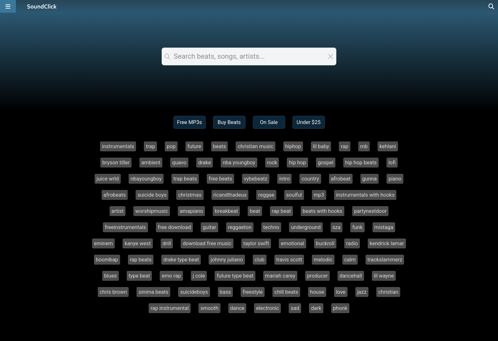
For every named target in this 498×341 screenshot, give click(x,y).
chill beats (286, 292)
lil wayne (384, 276)
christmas (189, 195)
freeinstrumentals (125, 227)
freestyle (253, 292)
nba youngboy (239, 163)
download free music (207, 243)
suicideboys (194, 292)
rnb (364, 146)
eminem (103, 243)
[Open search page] (491, 6)
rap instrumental (170, 308)
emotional (292, 243)
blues (110, 276)
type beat (139, 276)
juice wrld (108, 179)
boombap (107, 260)
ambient (150, 163)
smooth (209, 308)
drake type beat (181, 260)
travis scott (289, 260)
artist (117, 211)
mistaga (384, 227)
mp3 (319, 195)
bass (225, 292)
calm (350, 260)
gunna (369, 179)
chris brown (113, 292)
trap (150, 146)
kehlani (388, 146)
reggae (266, 195)
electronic (267, 308)
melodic (323, 260)
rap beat (281, 211)
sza (337, 227)
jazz (362, 292)
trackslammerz (384, 260)
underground (305, 227)
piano (394, 179)
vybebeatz (255, 179)
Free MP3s (189, 122)
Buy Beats (229, 122)
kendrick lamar (387, 243)
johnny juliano (227, 260)
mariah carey (280, 276)
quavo (179, 163)
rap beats (141, 260)
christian (388, 292)
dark (316, 308)
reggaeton (240, 227)
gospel (325, 163)
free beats (220, 179)
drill (167, 243)
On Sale (269, 122)
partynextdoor (370, 211)
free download (174, 227)
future (194, 146)
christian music (255, 146)
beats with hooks (322, 211)
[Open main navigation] (8, 6)
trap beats (185, 179)
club (260, 260)
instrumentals (118, 146)
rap (344, 146)
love (341, 292)
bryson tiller (116, 163)
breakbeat (226, 211)
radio (352, 243)
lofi (392, 163)
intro (284, 179)
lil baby (321, 146)
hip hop (297, 163)
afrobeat (341, 179)
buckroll (325, 243)
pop (171, 146)
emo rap (171, 276)
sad (295, 308)
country (310, 179)
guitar (209, 227)
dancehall (351, 276)
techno (271, 227)
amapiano (191, 211)
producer (317, 276)
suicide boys (152, 195)
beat (255, 211)
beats (219, 146)
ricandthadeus (230, 195)
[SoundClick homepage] (42, 6)
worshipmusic (151, 211)
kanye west (137, 243)
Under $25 (308, 122)
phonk (340, 308)
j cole (199, 276)
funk (357, 227)
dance (237, 308)
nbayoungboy (146, 179)
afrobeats (115, 195)
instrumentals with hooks (365, 195)
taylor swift (256, 243)
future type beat (235, 276)
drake (204, 163)
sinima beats (153, 292)
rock (272, 163)
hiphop (293, 146)
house (317, 292)
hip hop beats (361, 163)
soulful (294, 195)
